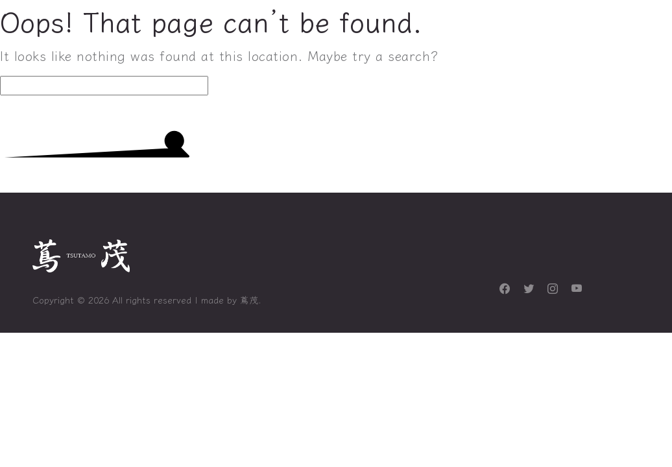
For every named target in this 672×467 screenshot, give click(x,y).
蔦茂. (250, 299)
